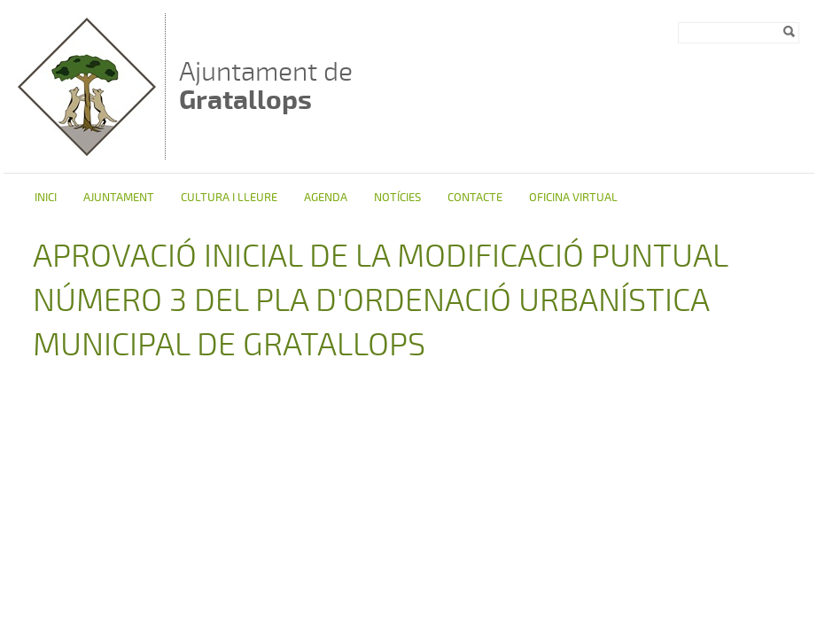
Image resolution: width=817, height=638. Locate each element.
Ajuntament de (266, 85)
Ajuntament (118, 198)
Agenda (325, 198)
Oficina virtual (573, 198)
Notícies (397, 198)
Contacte (474, 198)
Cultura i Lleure (229, 198)
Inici (46, 198)
